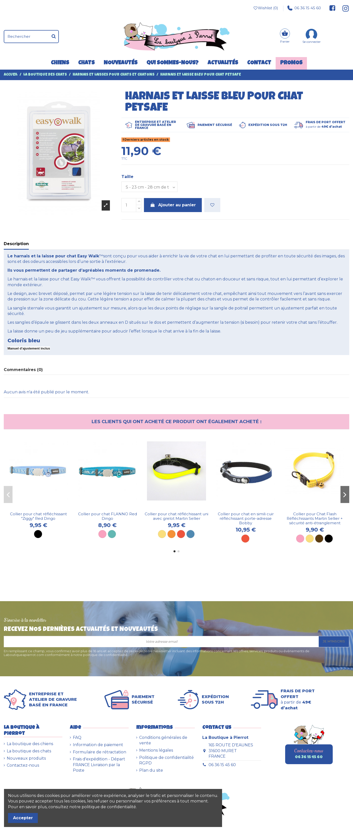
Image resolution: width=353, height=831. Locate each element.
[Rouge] (181, 534)
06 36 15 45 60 (304, 8)
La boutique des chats (29, 751)
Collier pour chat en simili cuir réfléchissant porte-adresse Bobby (246, 518)
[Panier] (285, 36)
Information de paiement (98, 744)
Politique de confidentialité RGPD (166, 760)
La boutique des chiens (30, 743)
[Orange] (171, 534)
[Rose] (102, 534)
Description (16, 243)
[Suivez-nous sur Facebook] (332, 8)
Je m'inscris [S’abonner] (334, 641)
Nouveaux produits (26, 758)
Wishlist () (265, 8)
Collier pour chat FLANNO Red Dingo (107, 516)
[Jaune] (162, 534)
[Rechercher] (53, 36)
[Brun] (319, 539)
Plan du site (151, 770)
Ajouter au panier (173, 205)
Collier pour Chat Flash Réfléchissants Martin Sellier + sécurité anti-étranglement (315, 518)
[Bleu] (191, 534)
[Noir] (38, 534)
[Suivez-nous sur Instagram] (343, 8)
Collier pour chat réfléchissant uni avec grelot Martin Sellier (176, 516)
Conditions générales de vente (163, 740)
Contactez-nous (23, 765)
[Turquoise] (112, 534)
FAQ (77, 737)
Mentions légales (156, 750)
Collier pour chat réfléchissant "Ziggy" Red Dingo (38, 516)
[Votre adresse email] (161, 641)
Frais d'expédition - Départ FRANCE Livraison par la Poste (99, 765)
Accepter (23, 817)
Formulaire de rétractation (99, 752)
